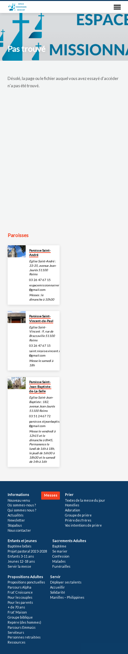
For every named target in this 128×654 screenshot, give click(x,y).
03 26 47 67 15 (40, 280)
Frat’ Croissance (20, 592)
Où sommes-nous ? (22, 505)
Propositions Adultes (25, 577)
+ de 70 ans (16, 607)
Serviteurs (16, 632)
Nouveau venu (19, 500)
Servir (55, 577)
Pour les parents (20, 602)
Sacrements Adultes (69, 541)
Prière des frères (78, 520)
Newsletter (16, 520)
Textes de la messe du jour (85, 500)
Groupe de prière (78, 515)
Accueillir (57, 587)
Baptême (59, 546)
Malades (59, 561)
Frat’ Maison (17, 612)
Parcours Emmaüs (21, 627)
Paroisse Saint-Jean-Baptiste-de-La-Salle (40, 386)
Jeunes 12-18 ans (21, 561)
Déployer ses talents (65, 582)
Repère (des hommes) (24, 622)
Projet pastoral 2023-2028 (27, 551)
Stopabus (15, 525)
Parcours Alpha (19, 587)
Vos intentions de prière (83, 525)
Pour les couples (20, 597)
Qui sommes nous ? (22, 510)
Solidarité (57, 592)
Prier (69, 494)
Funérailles (61, 566)
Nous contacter (19, 530)
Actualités (15, 515)
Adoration (72, 510)
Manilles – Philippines (67, 597)
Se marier (59, 551)
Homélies (72, 505)
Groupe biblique (20, 617)
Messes (50, 495)
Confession (60, 556)
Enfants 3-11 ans (21, 556)
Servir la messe (19, 566)
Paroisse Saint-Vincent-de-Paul (41, 318)
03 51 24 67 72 (40, 416)
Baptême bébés (19, 546)
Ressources (16, 642)
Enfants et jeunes (22, 541)
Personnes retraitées (24, 637)
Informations (18, 494)
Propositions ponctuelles (26, 582)
